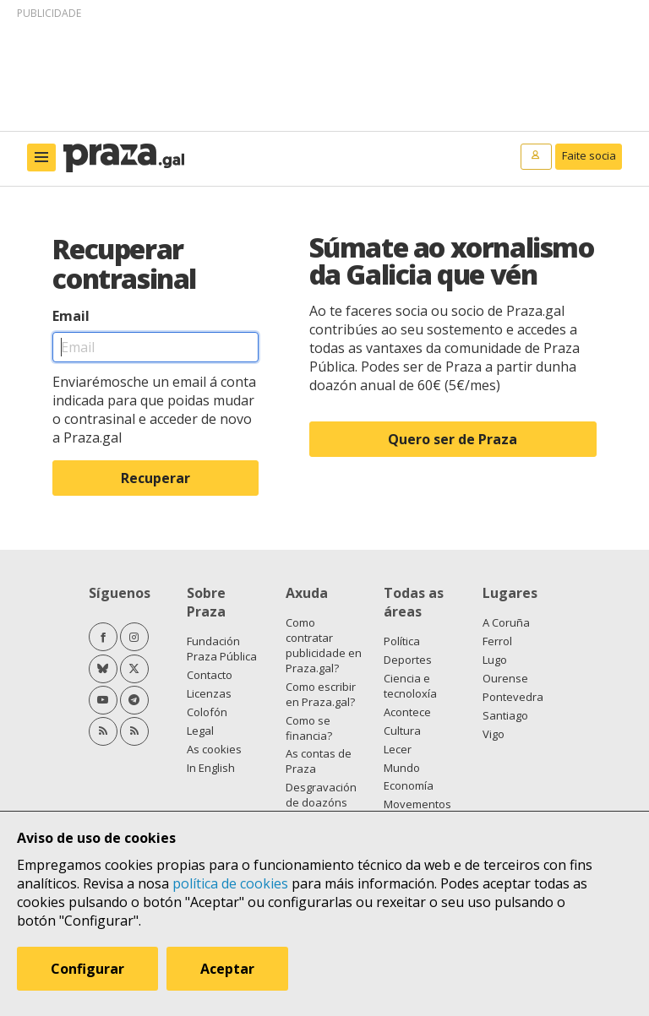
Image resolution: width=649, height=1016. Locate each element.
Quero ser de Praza (452, 439)
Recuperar (155, 478)
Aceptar (227, 968)
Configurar (87, 968)
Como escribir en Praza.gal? (321, 694)
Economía (409, 785)
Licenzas (209, 693)
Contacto (209, 674)
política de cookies (230, 883)
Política (402, 641)
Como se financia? (309, 728)
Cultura (402, 730)
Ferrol (497, 641)
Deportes (408, 659)
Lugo (495, 659)
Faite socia (589, 155)
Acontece (407, 712)
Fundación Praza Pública (222, 648)
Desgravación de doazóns (321, 795)
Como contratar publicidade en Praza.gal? (324, 645)
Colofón (207, 712)
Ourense (505, 678)
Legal (200, 730)
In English (211, 767)
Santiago (505, 715)
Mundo (402, 767)
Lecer (398, 749)
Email (71, 316)
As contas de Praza (319, 761)
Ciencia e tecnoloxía (410, 686)
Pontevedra (513, 696)
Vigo (493, 734)
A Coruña (506, 622)
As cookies (214, 749)
